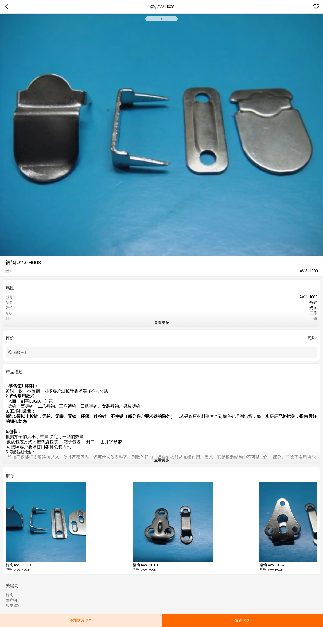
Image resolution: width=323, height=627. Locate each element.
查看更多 (161, 322)
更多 (311, 337)
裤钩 (9, 595)
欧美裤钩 (13, 605)
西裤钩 (11, 600)
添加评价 (20, 352)
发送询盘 (242, 620)
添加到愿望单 (80, 620)
